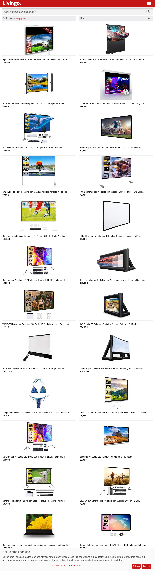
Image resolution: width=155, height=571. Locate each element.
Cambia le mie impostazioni (66, 565)
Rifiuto (136, 566)
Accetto (147, 566)
